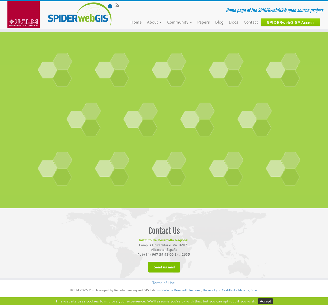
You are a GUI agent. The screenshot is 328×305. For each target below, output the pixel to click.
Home (137, 22)
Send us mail (164, 267)
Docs (235, 22)
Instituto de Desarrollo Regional (178, 290)
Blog (220, 22)
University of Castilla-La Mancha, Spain (230, 290)
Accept (265, 301)
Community (180, 22)
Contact (252, 22)
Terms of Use (163, 282)
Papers (204, 22)
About (155, 22)
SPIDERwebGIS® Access (292, 22)
